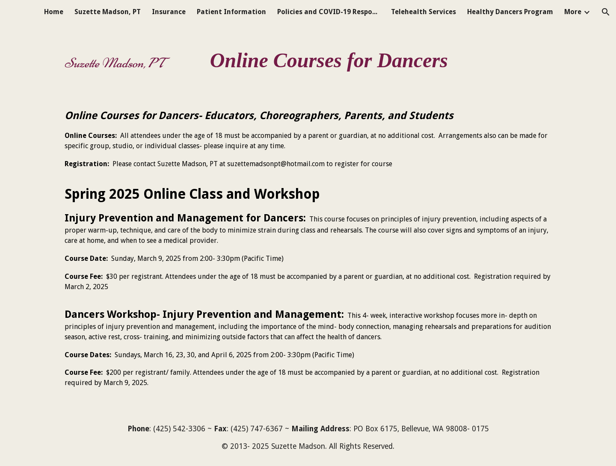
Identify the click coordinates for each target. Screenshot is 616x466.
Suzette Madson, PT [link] (107, 12)
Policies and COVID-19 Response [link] (328, 12)
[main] (308, 56)
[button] (605, 12)
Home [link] (53, 12)
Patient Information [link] (231, 12)
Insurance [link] (169, 12)
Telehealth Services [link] (423, 12)
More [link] (572, 12)
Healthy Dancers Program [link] (510, 12)
